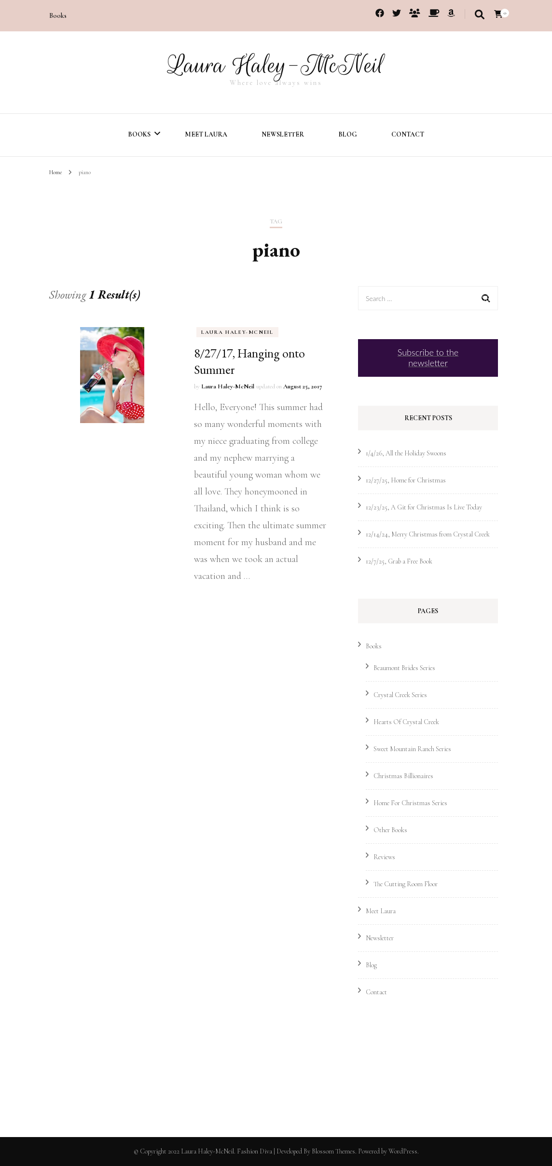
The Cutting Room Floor (405, 884)
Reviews (384, 857)
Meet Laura (206, 134)
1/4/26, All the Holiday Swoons (406, 453)
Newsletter (283, 134)
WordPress (402, 1151)
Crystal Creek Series (400, 695)
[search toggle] (479, 15)
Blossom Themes (333, 1151)
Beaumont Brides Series (404, 668)
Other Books (390, 830)
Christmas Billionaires (403, 776)
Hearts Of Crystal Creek (406, 722)
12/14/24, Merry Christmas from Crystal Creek (428, 534)
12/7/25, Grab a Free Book (399, 561)
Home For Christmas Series (410, 803)
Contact (407, 134)
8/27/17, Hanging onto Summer (249, 361)
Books (58, 16)
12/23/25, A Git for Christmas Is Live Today (424, 507)
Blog (347, 134)
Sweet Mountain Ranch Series (412, 749)
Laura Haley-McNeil (276, 65)
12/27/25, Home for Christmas (406, 480)
